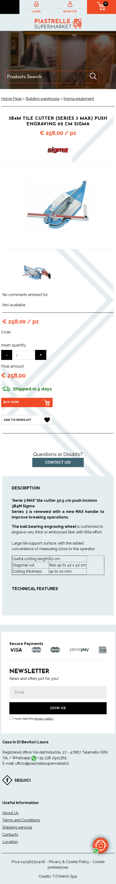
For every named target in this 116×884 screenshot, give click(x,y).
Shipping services (17, 827)
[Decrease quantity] (6, 355)
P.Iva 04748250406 (28, 862)
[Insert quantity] (23, 355)
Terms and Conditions (21, 820)
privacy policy (44, 718)
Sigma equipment (78, 98)
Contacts (10, 834)
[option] (36, 272)
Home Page (11, 98)
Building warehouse (42, 98)
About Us (10, 813)
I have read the (33, 718)
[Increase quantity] (40, 355)
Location (10, 842)
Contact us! (58, 462)
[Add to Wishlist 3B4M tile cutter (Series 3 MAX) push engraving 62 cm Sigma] (27, 420)
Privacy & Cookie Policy (69, 862)
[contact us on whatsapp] (100, 845)
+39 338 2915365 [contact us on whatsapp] (52, 758)
